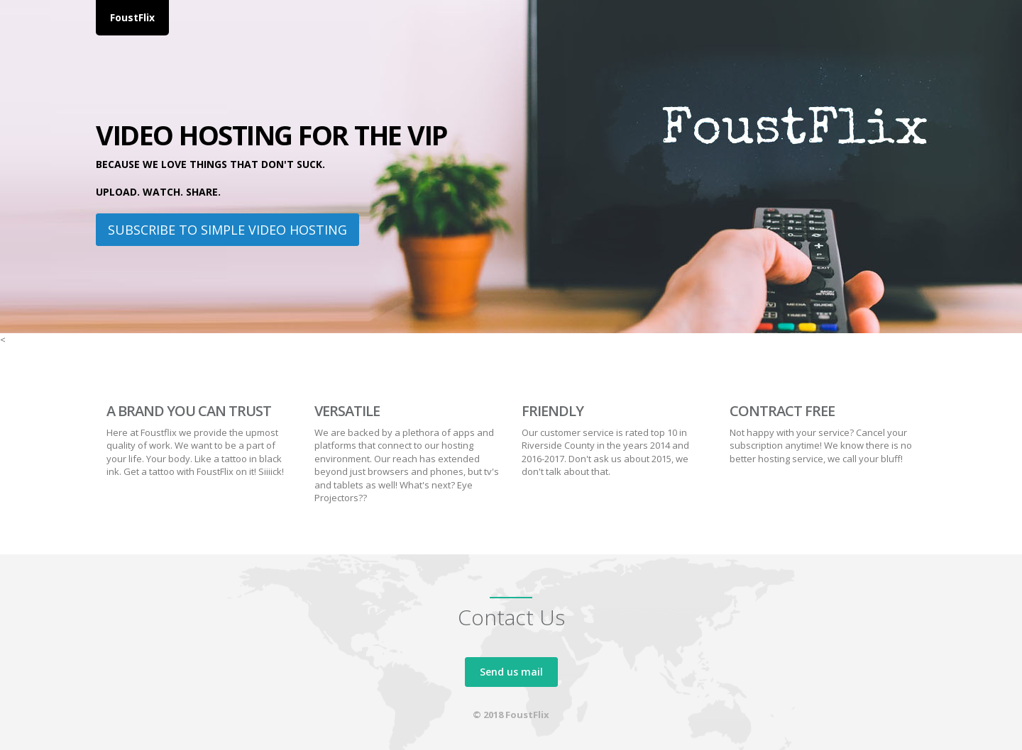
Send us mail (511, 671)
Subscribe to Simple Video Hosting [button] (227, 229)
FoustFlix (132, 17)
